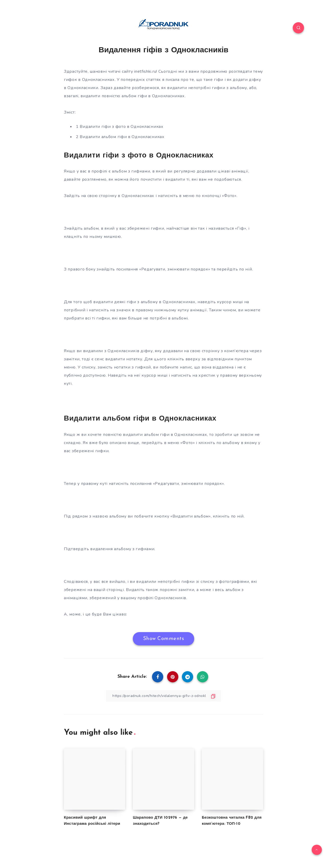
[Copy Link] (163, 696)
